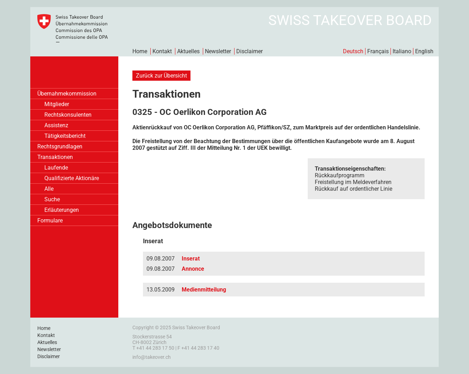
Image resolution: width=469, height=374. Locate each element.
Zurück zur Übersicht (161, 75)
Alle (49, 188)
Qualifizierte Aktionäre (71, 178)
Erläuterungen (61, 210)
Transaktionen (55, 157)
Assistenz (56, 125)
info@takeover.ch (151, 357)
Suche (52, 199)
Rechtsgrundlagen (59, 146)
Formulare (50, 220)
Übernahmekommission (66, 93)
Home (139, 51)
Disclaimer (249, 51)
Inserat (191, 258)
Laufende (56, 167)
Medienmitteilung (204, 289)
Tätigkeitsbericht (65, 136)
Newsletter (218, 51)
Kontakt (162, 51)
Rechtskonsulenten (68, 114)
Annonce (193, 268)
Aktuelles (188, 51)
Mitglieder (56, 104)
